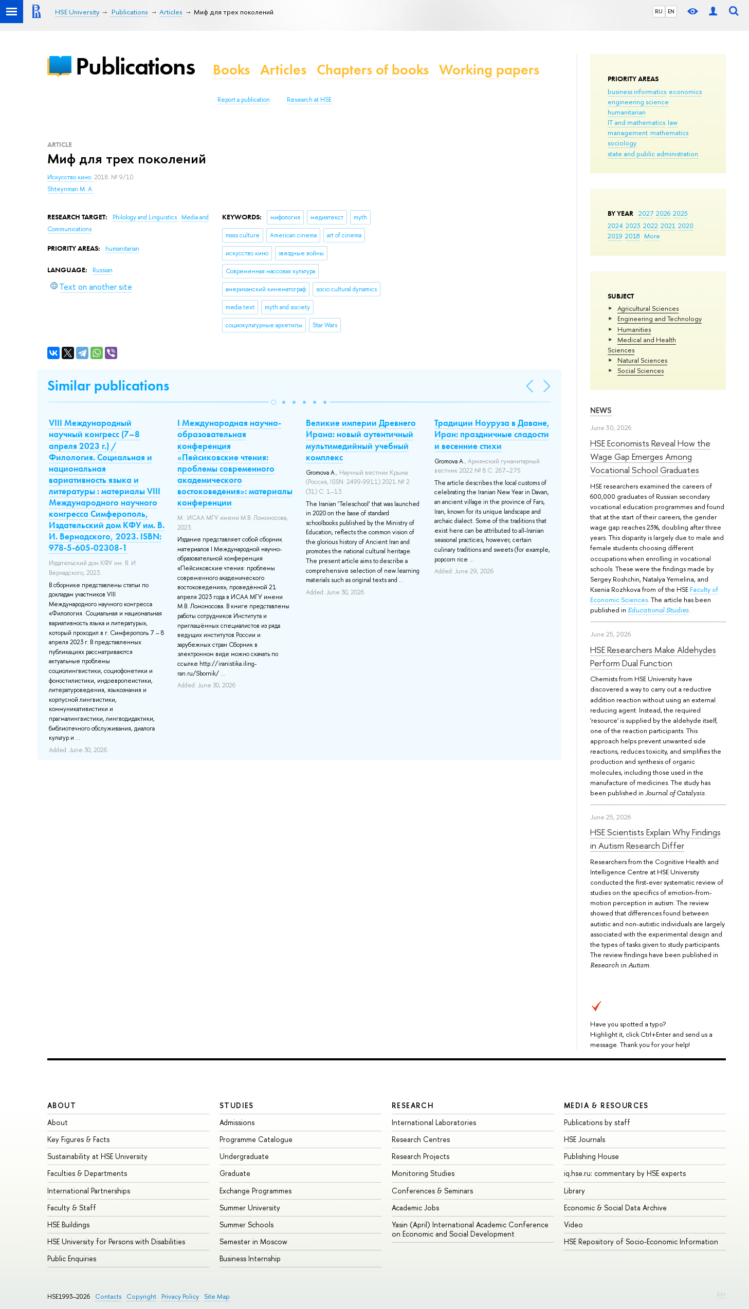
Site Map (217, 1296)
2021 (668, 225)
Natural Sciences (642, 360)
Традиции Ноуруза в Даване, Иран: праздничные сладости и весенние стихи (492, 434)
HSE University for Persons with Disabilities (116, 1241)
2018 (632, 235)
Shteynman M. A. (70, 189)
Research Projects (420, 1156)
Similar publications (108, 386)
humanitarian (627, 112)
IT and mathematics (636, 122)
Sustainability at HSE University (97, 1156)
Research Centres (421, 1139)
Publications (135, 66)
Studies (237, 1105)
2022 (650, 225)
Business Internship (250, 1258)
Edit (721, 1294)
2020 (685, 225)
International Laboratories (434, 1122)
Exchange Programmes (255, 1190)
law (673, 122)
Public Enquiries (71, 1258)
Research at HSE (309, 100)
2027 (645, 213)
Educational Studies (658, 610)
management (628, 132)
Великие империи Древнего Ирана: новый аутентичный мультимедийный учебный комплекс (361, 439)
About (61, 1105)
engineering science (638, 101)
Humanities (634, 329)
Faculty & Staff (71, 1207)
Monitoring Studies (423, 1173)
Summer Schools (246, 1224)
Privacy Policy (180, 1296)
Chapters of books (373, 70)
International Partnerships (88, 1190)
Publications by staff (597, 1122)
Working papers (489, 70)
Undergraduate (244, 1156)
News (601, 410)
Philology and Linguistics (145, 217)
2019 (615, 235)
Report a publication (243, 100)
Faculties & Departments (87, 1173)
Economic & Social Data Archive (615, 1207)
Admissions (237, 1122)
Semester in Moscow (253, 1241)
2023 (633, 225)
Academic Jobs (415, 1207)
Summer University (250, 1207)
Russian (103, 270)
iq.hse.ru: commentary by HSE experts (625, 1173)
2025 (680, 213)
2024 (615, 225)
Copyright (141, 1296)
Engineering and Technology (659, 318)
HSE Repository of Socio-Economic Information (641, 1241)
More (652, 235)
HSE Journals (584, 1139)
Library (574, 1190)
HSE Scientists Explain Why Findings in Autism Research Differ (655, 838)
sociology (622, 142)
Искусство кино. (70, 177)
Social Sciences (640, 370)
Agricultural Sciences (648, 308)
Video (573, 1224)
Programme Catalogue (256, 1139)
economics (685, 91)
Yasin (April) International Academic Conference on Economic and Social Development (470, 1229)
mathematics (669, 132)
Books (231, 70)
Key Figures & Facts (78, 1139)
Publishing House (591, 1156)
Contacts (108, 1296)
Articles (283, 70)
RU (659, 11)
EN (671, 11)
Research (413, 1105)
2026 (663, 213)
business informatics (637, 91)
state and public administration (653, 153)
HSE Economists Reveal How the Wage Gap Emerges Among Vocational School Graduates (650, 456)
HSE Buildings (68, 1224)
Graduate (235, 1173)
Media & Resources (606, 1105)
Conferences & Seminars (432, 1190)
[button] (273, 402)
